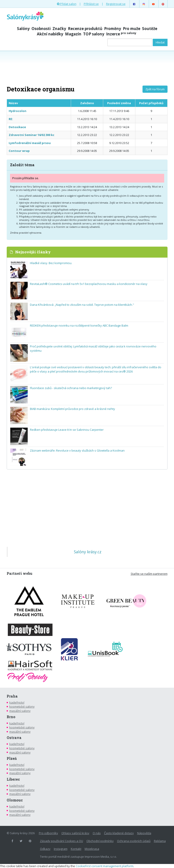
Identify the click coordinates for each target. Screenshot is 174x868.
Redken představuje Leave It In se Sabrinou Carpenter (67, 430)
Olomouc (15, 800)
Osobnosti (41, 28)
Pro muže (131, 28)
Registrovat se (116, 4)
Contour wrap (19, 151)
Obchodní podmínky (100, 841)
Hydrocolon (17, 111)
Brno (11, 717)
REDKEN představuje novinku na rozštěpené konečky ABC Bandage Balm (79, 325)
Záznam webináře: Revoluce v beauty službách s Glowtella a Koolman (77, 450)
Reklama (160, 841)
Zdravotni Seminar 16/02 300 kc (31, 135)
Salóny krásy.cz (87, 551)
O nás (97, 833)
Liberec (13, 779)
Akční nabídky (50, 34)
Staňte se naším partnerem (149, 574)
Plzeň (12, 758)
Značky (59, 28)
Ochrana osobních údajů (134, 841)
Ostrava (14, 737)
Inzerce (121, 34)
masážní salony (20, 711)
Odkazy (45, 849)
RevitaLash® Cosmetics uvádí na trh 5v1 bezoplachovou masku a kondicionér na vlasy (88, 284)
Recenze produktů (85, 28)
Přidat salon (66, 4)
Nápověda (144, 833)
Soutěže (149, 28)
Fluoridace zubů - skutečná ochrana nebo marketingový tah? (71, 388)
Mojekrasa (92, 849)
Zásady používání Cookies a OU (61, 841)
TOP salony (93, 34)
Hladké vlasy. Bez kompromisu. (51, 263)
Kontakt (76, 849)
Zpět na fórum (155, 89)
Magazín (73, 34)
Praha (12, 696)
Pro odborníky (48, 833)
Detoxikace (17, 127)
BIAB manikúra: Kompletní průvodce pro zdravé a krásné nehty (72, 409)
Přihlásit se (91, 4)
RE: (11, 119)
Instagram (60, 849)
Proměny (112, 28)
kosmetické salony (22, 706)
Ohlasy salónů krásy (75, 833)
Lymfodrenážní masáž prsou (30, 143)
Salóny (23, 28)
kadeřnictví (16, 702)
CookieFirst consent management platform (104, 866)
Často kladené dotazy (119, 833)
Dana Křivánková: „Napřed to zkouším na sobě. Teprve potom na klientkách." (82, 305)
